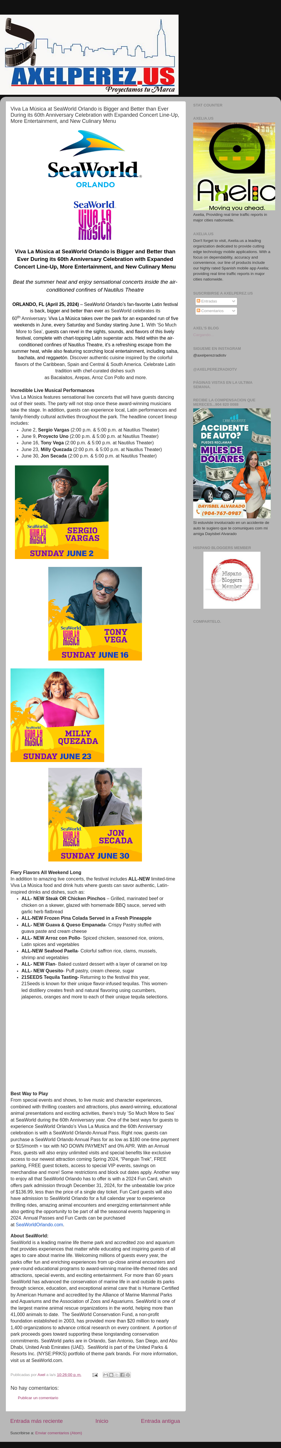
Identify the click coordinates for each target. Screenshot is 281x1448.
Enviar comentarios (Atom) (58, 1433)
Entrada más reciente (36, 1421)
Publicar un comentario (38, 1398)
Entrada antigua (160, 1421)
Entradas (207, 301)
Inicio (101, 1421)
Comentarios (210, 311)
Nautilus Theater (141, 429)
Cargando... (203, 335)
